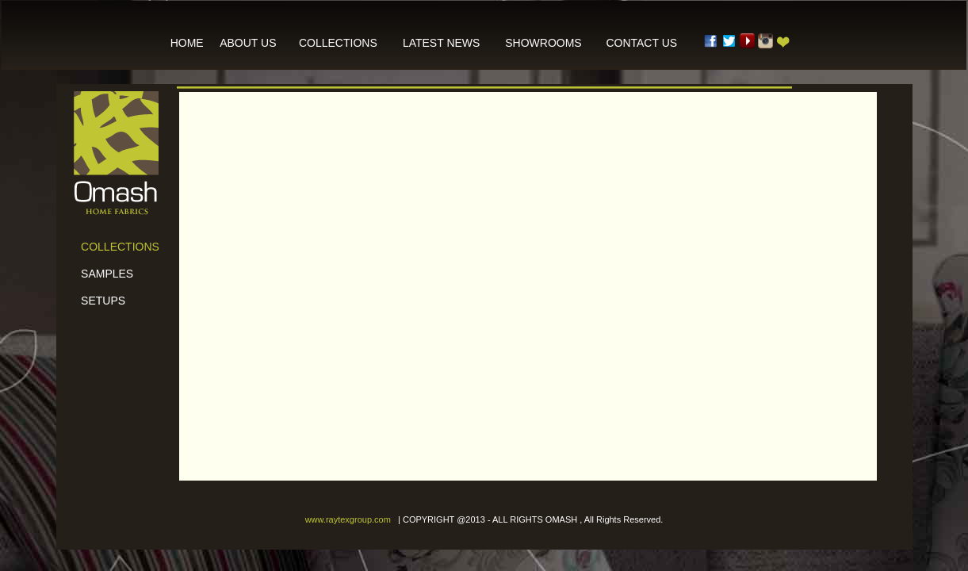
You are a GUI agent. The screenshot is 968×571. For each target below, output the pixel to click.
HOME (187, 42)
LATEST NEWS (441, 42)
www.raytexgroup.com (348, 519)
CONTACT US (641, 42)
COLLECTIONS (338, 42)
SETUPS (97, 300)
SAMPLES (101, 273)
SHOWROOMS (543, 42)
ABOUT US (248, 42)
